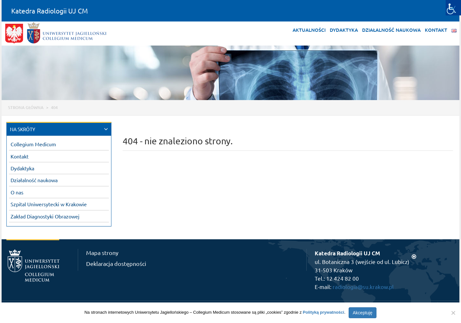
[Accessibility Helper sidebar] (453, 7)
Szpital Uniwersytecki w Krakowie (49, 204)
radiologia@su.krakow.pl (363, 286)
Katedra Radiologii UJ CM (49, 10)
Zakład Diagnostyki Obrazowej (45, 216)
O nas (17, 192)
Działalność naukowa (391, 30)
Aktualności (309, 30)
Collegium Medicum (33, 144)
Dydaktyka (344, 30)
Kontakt (436, 30)
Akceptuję (362, 312)
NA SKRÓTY (22, 129)
